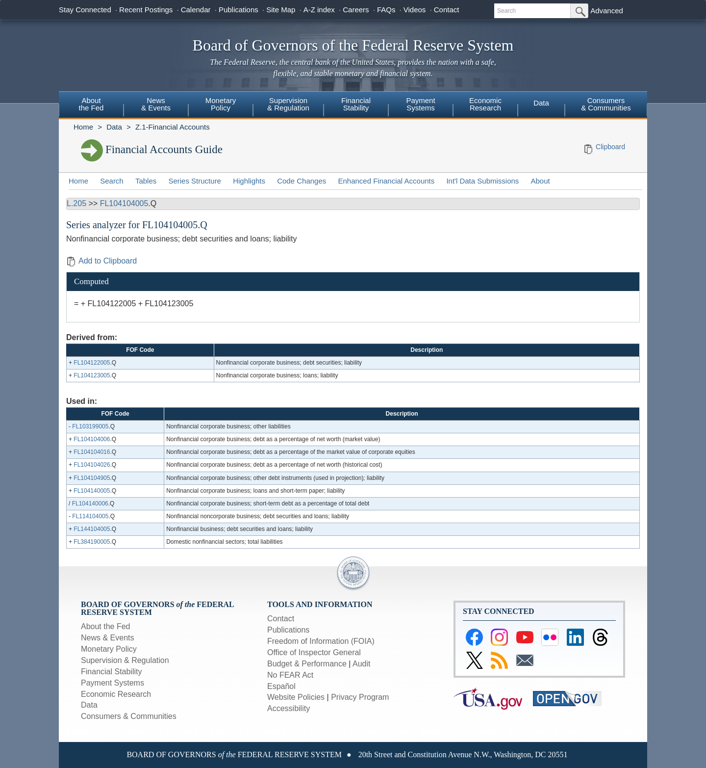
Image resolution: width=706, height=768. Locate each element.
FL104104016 (92, 452)
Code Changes (301, 181)
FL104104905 (92, 478)
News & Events (107, 638)
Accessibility (288, 708)
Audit (361, 664)
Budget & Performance (307, 664)
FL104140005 (92, 490)
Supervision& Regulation (288, 104)
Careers (356, 9)
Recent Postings (146, 9)
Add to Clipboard (101, 261)
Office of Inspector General (314, 652)
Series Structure (194, 181)
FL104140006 (90, 503)
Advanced (606, 10)
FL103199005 (90, 426)
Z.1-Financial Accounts (172, 127)
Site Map (280, 9)
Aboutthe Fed (91, 104)
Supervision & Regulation (125, 660)
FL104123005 (92, 375)
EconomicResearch (485, 104)
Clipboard (610, 147)
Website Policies (296, 697)
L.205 (76, 203)
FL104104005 (124, 203)
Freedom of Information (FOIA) (321, 641)
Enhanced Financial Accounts (386, 181)
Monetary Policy (109, 649)
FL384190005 (92, 541)
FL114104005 (90, 516)
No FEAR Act (290, 675)
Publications (238, 9)
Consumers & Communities (606, 104)
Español (281, 686)
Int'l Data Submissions (482, 181)
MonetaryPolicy (220, 104)
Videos (414, 9)
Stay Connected (85, 9)
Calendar (196, 9)
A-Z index (319, 9)
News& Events (156, 104)
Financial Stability (111, 671)
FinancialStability (356, 104)
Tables (145, 181)
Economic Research (116, 694)
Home (83, 127)
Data (541, 103)
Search (112, 181)
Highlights (249, 181)
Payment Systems (112, 683)
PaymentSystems (420, 104)
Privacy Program (360, 697)
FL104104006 (92, 439)
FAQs (386, 9)
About (540, 181)
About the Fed (105, 626)
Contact (446, 9)
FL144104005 (92, 529)
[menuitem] (91, 105)
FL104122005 (92, 362)
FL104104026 (92, 464)
